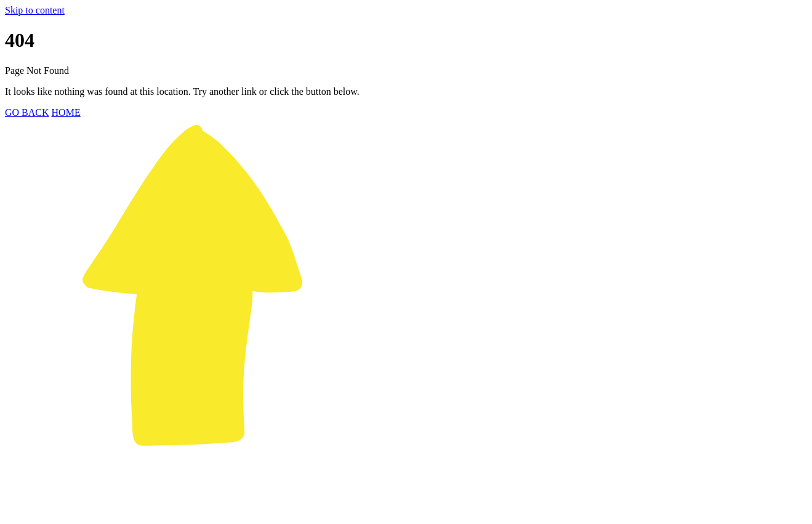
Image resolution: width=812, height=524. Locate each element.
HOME (66, 112)
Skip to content (35, 10)
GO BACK (27, 112)
